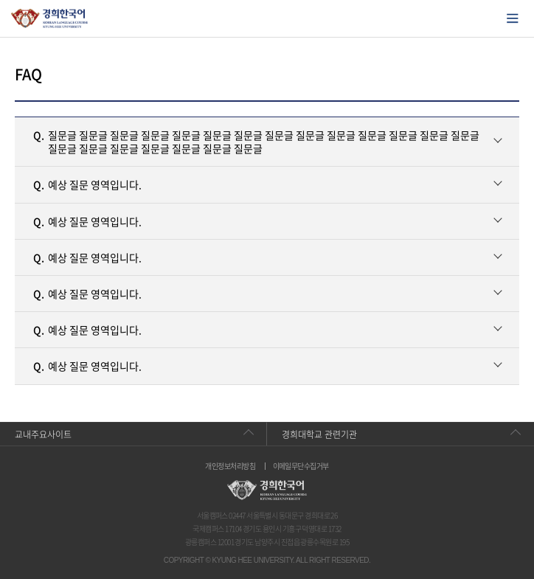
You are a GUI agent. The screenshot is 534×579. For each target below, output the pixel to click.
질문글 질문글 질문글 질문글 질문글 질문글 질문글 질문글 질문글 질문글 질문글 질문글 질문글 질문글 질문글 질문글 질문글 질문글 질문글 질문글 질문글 (256, 142)
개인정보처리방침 (230, 466)
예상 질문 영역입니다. (87, 184)
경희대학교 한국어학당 (50, 18)
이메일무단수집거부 (301, 466)
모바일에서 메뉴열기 (512, 18)
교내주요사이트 (43, 434)
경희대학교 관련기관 (319, 434)
